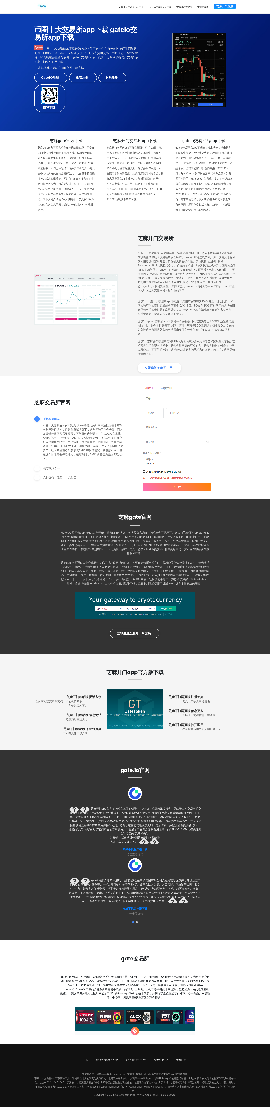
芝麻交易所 (203, 7)
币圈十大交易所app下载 (131, 7)
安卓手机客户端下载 (135, 908)
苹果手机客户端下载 (135, 849)
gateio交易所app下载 (160, 7)
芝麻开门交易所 (184, 7)
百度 (86, 1059)
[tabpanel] (135, 821)
